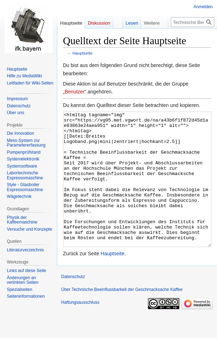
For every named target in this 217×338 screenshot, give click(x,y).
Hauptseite (82, 53)
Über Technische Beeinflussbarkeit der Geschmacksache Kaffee (121, 316)
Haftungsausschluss (80, 329)
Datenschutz (73, 303)
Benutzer (75, 91)
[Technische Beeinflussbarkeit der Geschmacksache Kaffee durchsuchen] (192, 22)
